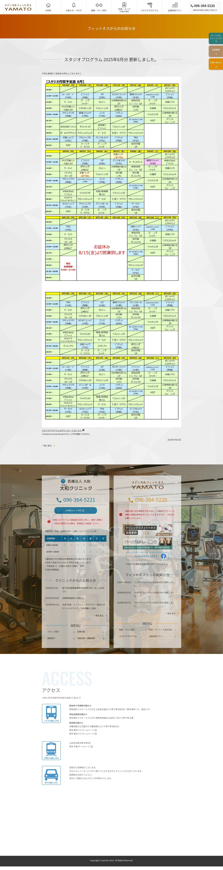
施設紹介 (51, 647)
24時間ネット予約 (73, 519)
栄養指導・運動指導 (86, 647)
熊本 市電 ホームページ (79, 755)
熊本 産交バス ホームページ (81, 742)
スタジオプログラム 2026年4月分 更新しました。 (154, 613)
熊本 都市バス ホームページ (81, 739)
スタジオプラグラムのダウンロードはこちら (62, 430)
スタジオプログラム (150, 10)
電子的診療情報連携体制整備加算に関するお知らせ (83, 599)
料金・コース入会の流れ (124, 10)
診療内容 (81, 640)
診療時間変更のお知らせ (73, 607)
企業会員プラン (175, 10)
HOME (48, 10)
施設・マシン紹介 (99, 10)
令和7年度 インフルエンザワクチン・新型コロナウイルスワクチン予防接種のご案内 (83, 615)
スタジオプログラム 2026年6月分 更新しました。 (154, 593)
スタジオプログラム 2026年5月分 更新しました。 (154, 603)
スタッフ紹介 (53, 640)
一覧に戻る (47, 445)
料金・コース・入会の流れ (161, 638)
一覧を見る (170, 622)
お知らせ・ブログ (74, 10)
